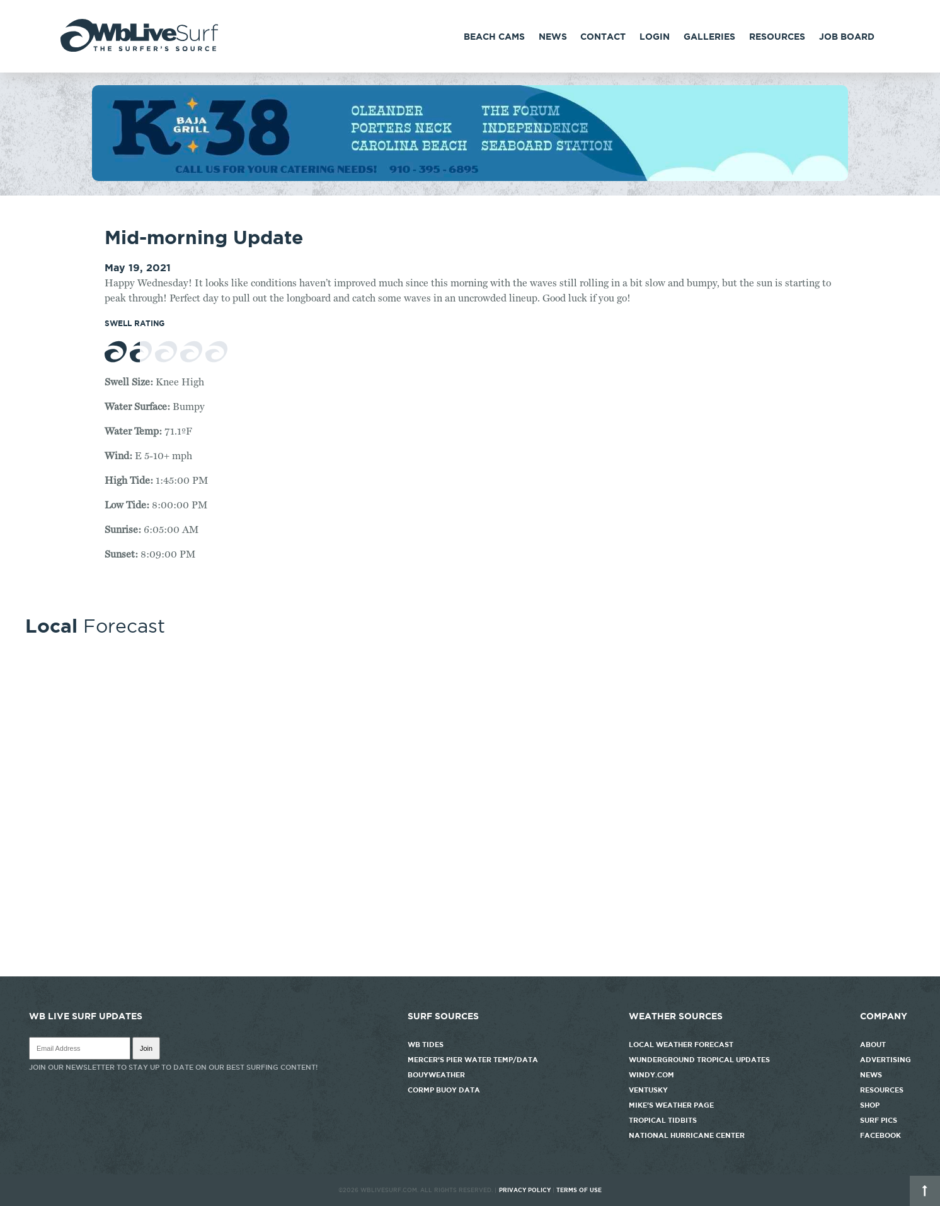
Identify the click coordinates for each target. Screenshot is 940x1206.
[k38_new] (470, 178)
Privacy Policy (525, 1190)
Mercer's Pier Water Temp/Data (473, 1059)
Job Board (846, 37)
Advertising (885, 1059)
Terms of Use (579, 1190)
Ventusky (648, 1090)
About (873, 1044)
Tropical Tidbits (663, 1120)
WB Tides (426, 1044)
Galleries (709, 37)
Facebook (880, 1135)
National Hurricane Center (687, 1135)
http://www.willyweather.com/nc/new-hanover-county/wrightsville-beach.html (470, 970)
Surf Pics (878, 1120)
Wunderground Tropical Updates (699, 1059)
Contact (603, 37)
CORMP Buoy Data (444, 1090)
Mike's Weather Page (671, 1105)
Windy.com (651, 1075)
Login (654, 37)
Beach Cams (494, 37)
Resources (777, 37)
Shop (870, 1105)
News (553, 37)
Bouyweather (436, 1075)
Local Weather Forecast (681, 1044)
